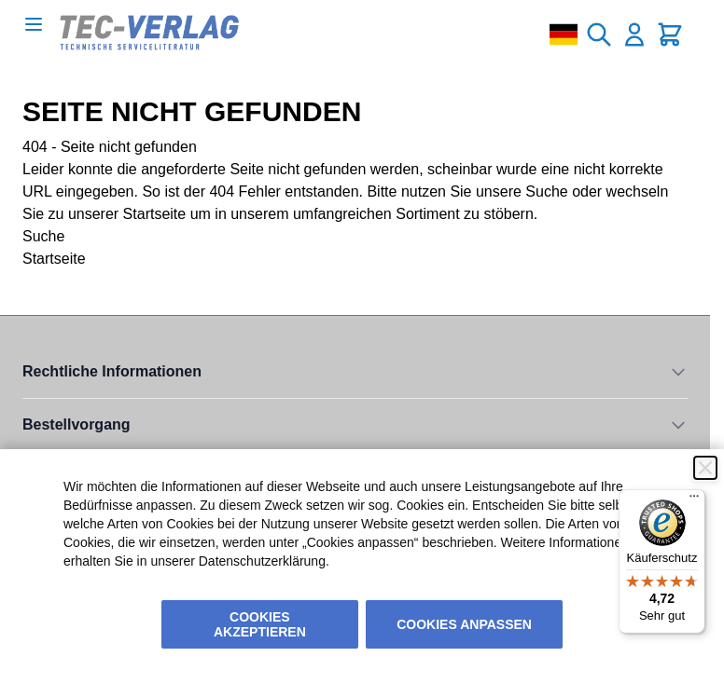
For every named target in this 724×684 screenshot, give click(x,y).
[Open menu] (33, 24)
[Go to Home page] (149, 32)
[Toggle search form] (599, 34)
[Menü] (694, 500)
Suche (546, 191)
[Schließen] (705, 468)
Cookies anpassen (464, 624)
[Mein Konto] (634, 34)
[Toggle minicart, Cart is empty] (670, 34)
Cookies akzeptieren (260, 624)
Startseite (155, 214)
